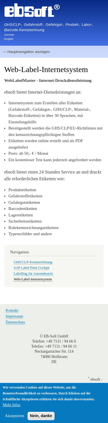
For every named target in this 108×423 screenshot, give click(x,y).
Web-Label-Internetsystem (33, 279)
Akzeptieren (14, 419)
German (9, 34)
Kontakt (12, 310)
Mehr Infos (12, 408)
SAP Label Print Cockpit (32, 268)
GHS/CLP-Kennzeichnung (33, 262)
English (8, 38)
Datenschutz (15, 322)
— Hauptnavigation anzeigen (26, 52)
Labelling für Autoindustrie (33, 274)
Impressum (14, 316)
